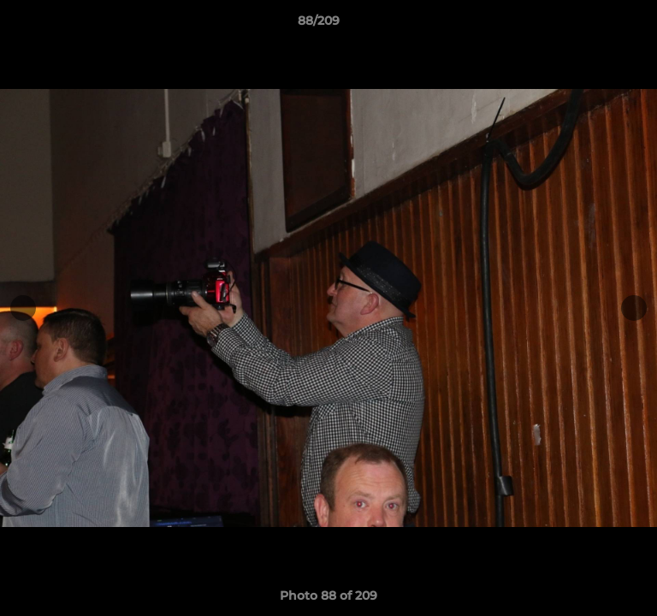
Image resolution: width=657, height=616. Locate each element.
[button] (595, 25)
